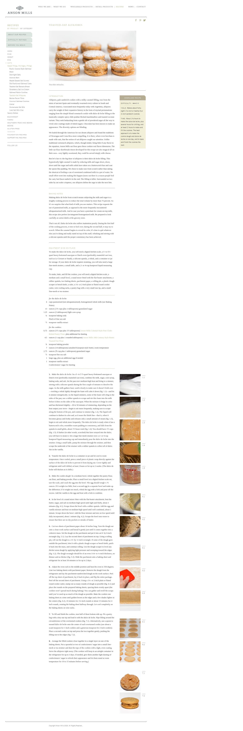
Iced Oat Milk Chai (16, 110)
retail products (104, 7)
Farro (10, 120)
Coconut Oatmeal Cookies (19, 101)
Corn (9, 51)
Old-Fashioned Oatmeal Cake (20, 83)
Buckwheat (12, 117)
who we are (44, 7)
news (131, 7)
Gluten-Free (13, 129)
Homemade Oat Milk (17, 107)
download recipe (132, 98)
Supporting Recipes (17, 138)
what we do (59, 7)
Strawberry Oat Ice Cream (19, 89)
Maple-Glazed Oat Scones (19, 80)
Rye (9, 60)
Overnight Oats (15, 74)
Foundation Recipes (17, 135)
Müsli (11, 72)
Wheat (10, 57)
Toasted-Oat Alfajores (17, 95)
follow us (12, 145)
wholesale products (82, 7)
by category (26, 28)
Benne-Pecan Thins (16, 98)
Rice (9, 54)
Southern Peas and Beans (19, 123)
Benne (10, 126)
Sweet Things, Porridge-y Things (19, 66)
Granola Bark (14, 77)
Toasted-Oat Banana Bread (19, 86)
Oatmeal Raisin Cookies (18, 92)
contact (141, 7)
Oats (9, 63)
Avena (11, 104)
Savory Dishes (12, 113)
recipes (120, 7)
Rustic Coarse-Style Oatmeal (20, 69)
